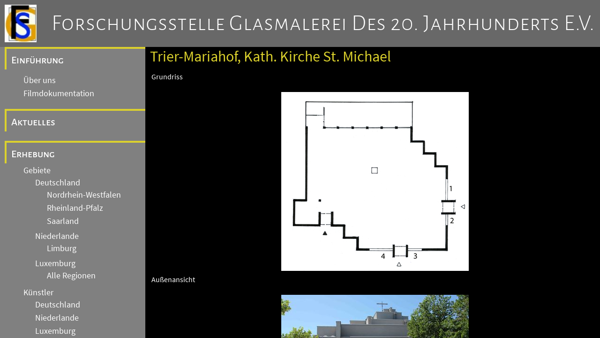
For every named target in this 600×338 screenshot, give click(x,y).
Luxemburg (55, 263)
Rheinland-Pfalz (75, 208)
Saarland (63, 221)
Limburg (61, 248)
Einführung (37, 60)
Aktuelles (33, 122)
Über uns (39, 80)
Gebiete (37, 170)
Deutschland (57, 182)
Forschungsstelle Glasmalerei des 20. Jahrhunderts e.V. (323, 23)
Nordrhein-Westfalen (84, 195)
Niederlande (57, 236)
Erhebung (33, 154)
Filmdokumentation (58, 93)
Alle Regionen (71, 275)
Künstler (38, 292)
